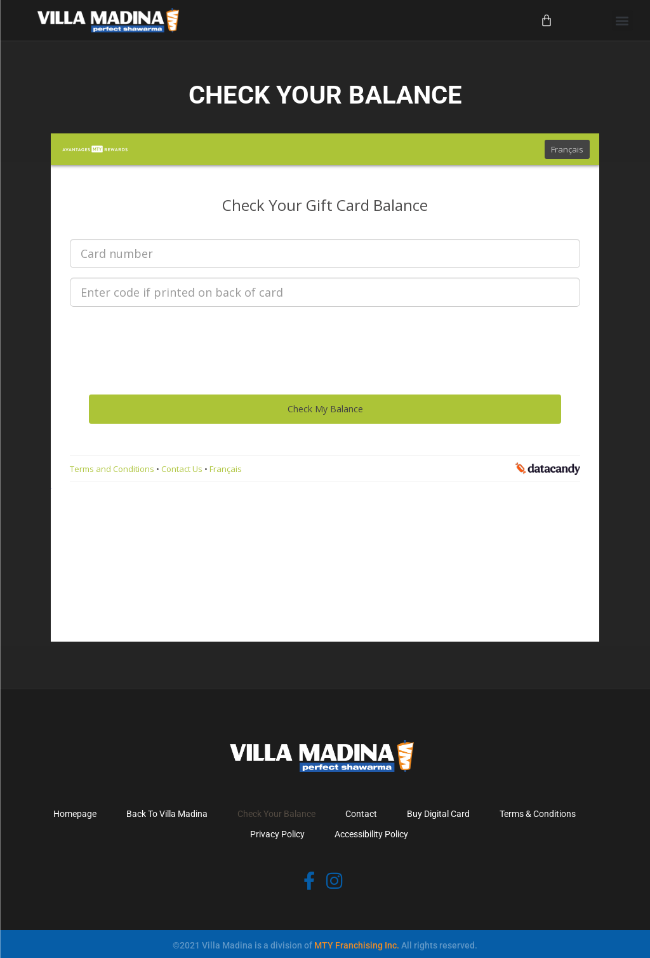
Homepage (74, 814)
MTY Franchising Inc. (356, 945)
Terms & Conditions (538, 814)
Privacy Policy (277, 834)
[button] (622, 20)
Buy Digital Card (438, 814)
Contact (361, 814)
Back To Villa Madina (167, 814)
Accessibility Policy (371, 834)
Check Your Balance (276, 814)
